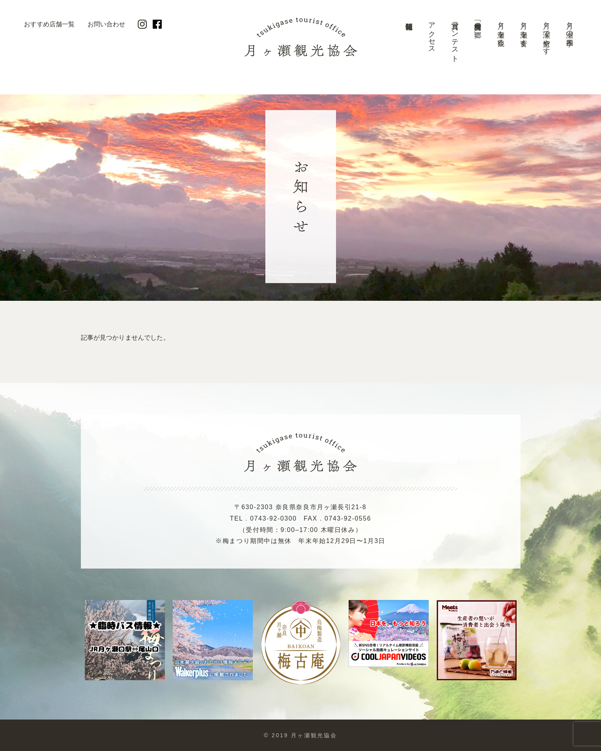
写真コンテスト (455, 38)
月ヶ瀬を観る (501, 30)
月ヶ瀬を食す (524, 30)
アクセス (432, 34)
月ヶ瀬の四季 (570, 26)
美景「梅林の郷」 (478, 22)
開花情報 (409, 41)
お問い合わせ (107, 24)
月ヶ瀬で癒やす (546, 34)
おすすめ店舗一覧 (49, 24)
